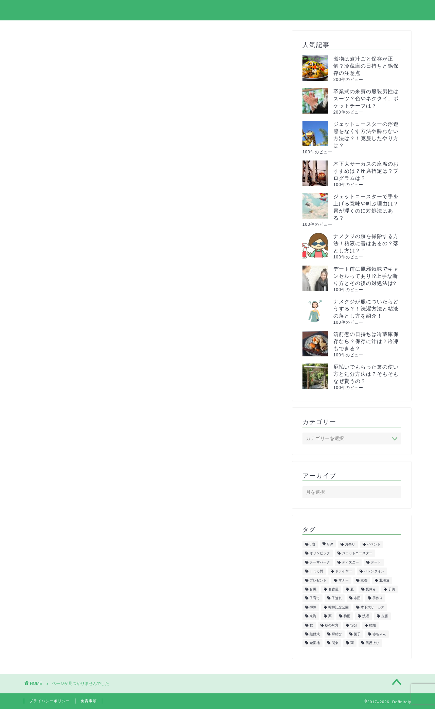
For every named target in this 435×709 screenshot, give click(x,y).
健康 (57, 431)
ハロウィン (65, 413)
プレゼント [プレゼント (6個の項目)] (318, 580)
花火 (57, 503)
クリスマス (65, 358)
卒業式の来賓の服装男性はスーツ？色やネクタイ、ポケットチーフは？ (366, 98)
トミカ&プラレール (76, 395)
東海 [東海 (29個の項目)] (313, 616)
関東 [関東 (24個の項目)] (335, 643)
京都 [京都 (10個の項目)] (364, 580)
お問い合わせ (389, 10)
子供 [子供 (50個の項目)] (391, 589)
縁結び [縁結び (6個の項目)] (337, 634)
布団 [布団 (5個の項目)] (357, 598)
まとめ (59, 331)
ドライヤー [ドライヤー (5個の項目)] (343, 571)
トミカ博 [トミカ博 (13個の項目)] (316, 571)
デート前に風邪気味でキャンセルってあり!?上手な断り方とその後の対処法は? (366, 276)
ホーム (227, 10)
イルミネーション (74, 349)
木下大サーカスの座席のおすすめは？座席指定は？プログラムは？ (366, 171)
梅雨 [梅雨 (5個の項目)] (347, 616)
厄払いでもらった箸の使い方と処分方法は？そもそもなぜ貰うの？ (366, 374)
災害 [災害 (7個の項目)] (384, 616)
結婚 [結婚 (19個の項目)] (372, 625)
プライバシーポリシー (329, 10)
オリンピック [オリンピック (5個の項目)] (320, 553)
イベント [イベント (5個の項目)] (374, 544)
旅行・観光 (65, 458)
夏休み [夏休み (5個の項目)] (371, 589)
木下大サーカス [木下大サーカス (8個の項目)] (372, 607)
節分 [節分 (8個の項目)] (353, 625)
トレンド (62, 404)
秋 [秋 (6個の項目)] (311, 625)
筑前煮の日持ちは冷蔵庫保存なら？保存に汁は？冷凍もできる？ (366, 341)
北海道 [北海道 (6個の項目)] (384, 580)
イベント (62, 340)
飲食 (57, 539)
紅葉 (57, 485)
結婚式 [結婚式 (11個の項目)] (315, 634)
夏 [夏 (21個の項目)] (352, 589)
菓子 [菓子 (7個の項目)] (357, 634)
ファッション (68, 422)
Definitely (41, 9)
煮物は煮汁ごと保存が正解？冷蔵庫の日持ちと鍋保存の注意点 (366, 66)
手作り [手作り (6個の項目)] (377, 598)
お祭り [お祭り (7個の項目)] (350, 544)
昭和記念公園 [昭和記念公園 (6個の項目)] (338, 607)
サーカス (62, 367)
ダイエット (65, 386)
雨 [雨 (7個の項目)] (352, 643)
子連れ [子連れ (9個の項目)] (337, 598)
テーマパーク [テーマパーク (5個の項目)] (320, 562)
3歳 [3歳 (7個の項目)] (312, 544)
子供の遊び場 (68, 440)
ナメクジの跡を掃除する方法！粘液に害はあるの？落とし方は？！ (366, 243)
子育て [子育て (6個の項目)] (315, 598)
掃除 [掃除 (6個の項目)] (313, 607)
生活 (57, 476)
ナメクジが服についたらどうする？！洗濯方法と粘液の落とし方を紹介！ (366, 309)
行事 (57, 521)
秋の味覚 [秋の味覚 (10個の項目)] (331, 625)
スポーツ (62, 376)
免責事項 (89, 701)
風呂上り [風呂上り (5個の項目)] (372, 643)
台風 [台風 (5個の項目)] (313, 589)
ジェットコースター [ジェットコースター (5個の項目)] (357, 553)
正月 (57, 467)
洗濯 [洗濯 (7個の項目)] (365, 616)
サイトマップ (269, 10)
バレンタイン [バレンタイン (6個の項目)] (374, 571)
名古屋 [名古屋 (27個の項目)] (333, 589)
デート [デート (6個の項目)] (376, 562)
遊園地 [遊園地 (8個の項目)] (315, 643)
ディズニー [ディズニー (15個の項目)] (350, 562)
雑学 (57, 530)
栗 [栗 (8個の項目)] (330, 616)
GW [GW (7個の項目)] (330, 544)
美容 (57, 494)
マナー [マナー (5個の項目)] (343, 580)
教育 (57, 449)
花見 (57, 512)
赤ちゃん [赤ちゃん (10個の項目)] (379, 634)
